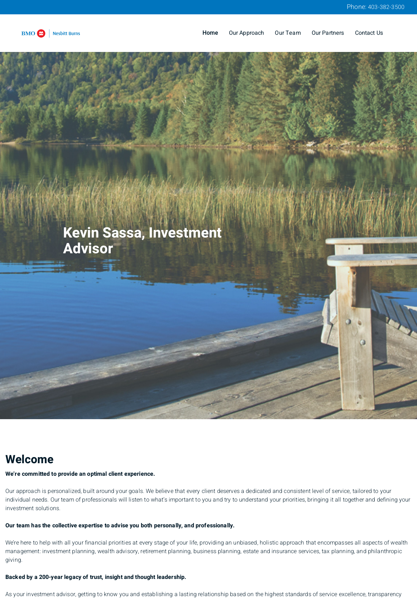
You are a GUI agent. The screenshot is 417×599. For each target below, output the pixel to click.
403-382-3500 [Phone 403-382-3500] (386, 7)
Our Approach (246, 33)
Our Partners (328, 33)
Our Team (288, 33)
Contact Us (369, 33)
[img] (208, 209)
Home (210, 33)
